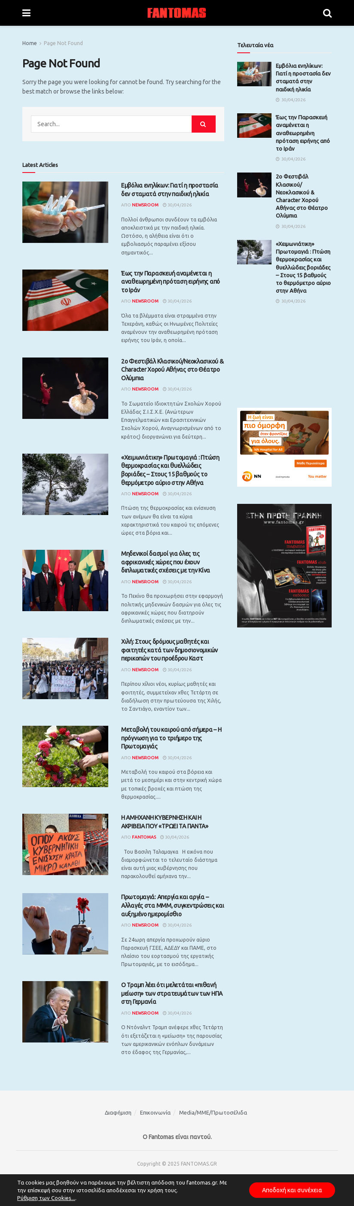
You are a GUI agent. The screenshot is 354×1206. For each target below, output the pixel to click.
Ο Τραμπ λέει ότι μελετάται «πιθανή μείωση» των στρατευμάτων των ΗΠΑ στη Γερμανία (172, 993)
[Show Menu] (26, 13)
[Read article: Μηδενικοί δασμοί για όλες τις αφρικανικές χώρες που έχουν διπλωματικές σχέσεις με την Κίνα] (65, 580)
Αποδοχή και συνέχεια (292, 1190)
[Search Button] (327, 13)
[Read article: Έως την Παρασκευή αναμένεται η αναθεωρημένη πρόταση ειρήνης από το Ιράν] (65, 300)
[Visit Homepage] (177, 12)
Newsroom (145, 205)
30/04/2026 (177, 205)
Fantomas (144, 837)
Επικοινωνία (155, 1112)
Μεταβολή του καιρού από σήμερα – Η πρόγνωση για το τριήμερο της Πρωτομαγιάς (171, 738)
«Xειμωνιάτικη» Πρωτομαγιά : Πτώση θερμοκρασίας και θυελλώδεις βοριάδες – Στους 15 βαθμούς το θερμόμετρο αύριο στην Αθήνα (303, 267)
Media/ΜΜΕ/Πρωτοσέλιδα (213, 1112)
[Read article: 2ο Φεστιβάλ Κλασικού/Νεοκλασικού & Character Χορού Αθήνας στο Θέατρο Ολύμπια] (65, 388)
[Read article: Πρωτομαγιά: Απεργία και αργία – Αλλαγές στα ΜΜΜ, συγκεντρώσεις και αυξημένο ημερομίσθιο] (65, 923)
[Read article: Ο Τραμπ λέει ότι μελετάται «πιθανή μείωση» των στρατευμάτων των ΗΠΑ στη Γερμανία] (65, 1011)
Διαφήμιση (118, 1112)
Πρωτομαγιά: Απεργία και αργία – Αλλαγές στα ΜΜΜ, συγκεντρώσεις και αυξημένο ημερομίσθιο (172, 905)
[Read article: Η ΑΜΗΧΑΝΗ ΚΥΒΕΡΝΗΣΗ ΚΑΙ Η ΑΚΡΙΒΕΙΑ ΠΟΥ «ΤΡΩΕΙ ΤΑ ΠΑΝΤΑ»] (65, 844)
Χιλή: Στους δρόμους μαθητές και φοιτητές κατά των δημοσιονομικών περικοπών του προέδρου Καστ (169, 650)
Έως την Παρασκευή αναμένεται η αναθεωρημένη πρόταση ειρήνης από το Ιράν (170, 282)
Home (29, 43)
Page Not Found (63, 43)
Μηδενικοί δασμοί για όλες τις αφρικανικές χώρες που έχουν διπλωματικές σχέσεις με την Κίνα (165, 562)
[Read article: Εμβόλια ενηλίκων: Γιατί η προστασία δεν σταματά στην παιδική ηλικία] (65, 212)
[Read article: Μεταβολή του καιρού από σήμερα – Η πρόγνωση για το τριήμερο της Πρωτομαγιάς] (65, 756)
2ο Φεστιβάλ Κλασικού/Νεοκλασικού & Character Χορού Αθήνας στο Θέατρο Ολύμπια (172, 370)
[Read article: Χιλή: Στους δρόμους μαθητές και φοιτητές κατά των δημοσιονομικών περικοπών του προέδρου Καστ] (65, 668)
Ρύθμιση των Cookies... (46, 1198)
